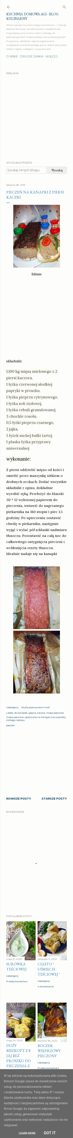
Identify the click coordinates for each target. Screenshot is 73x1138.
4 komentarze (46, 986)
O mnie (12, 56)
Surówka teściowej (16, 966)
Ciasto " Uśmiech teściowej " (49, 969)
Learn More (27, 1133)
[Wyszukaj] (64, 6)
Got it (50, 1133)
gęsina (32, 712)
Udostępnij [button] (12, 707)
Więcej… (53, 56)
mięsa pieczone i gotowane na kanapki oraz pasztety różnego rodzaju (36, 719)
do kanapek (20, 712)
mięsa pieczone (55, 712)
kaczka (41, 712)
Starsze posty (54, 798)
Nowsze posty (18, 798)
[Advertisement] (36, 114)
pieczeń (10, 725)
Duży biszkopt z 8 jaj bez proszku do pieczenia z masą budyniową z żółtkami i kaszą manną (20, 1066)
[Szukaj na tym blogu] (26, 170)
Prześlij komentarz (17, 981)
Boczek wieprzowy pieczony (49, 1050)
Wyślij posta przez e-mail (35, 707)
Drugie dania (31, 56)
